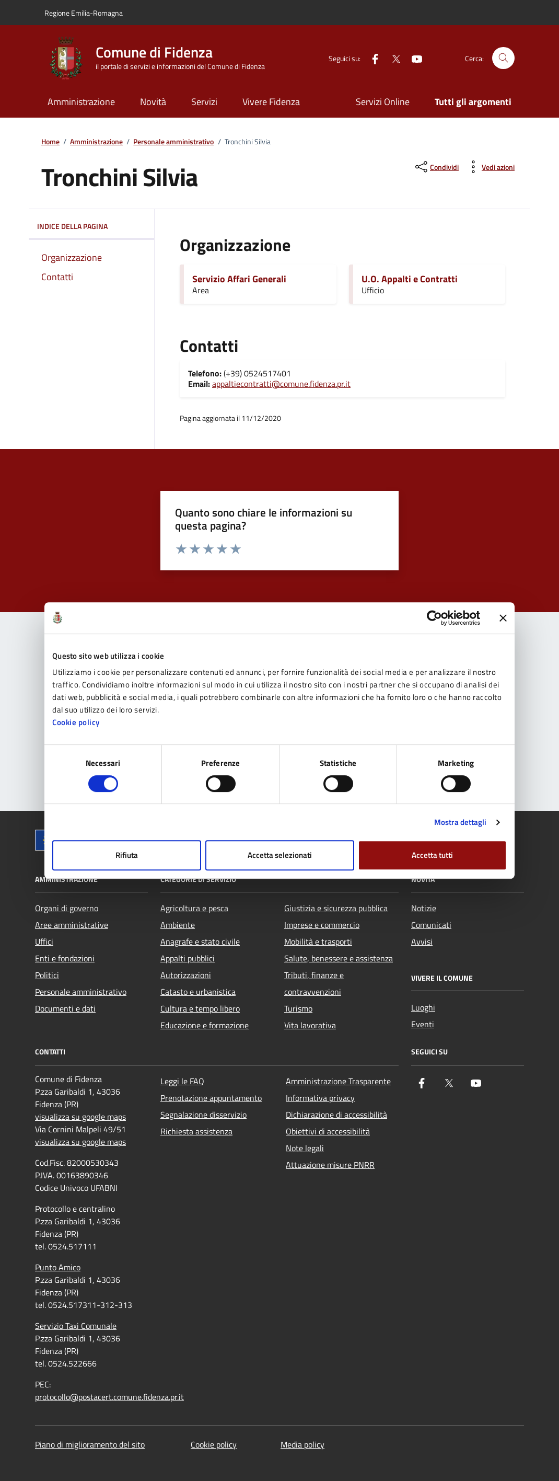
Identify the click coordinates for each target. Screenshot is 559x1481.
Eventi (422, 1024)
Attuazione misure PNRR (330, 1164)
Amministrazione (81, 102)
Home (50, 141)
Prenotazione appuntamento (211, 1098)
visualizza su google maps (80, 1116)
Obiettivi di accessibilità (328, 1131)
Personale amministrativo (173, 141)
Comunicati (431, 925)
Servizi (204, 102)
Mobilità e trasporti (318, 941)
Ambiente (177, 925)
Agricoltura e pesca (194, 908)
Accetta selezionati (280, 855)
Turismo (298, 1008)
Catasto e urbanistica (198, 991)
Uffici (44, 941)
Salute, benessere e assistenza (338, 958)
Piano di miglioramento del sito (90, 1444)
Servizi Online (383, 102)
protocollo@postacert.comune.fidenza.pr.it (109, 1397)
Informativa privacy (320, 1098)
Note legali (305, 1148)
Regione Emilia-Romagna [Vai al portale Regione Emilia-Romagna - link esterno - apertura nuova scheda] (83, 12)
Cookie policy (76, 722)
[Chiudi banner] (503, 618)
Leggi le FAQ (182, 1081)
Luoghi (423, 1007)
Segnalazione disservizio (203, 1114)
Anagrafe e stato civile (200, 941)
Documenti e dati (65, 1008)
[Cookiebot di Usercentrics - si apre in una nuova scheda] (434, 618)
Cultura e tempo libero (200, 1008)
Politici (47, 975)
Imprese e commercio (321, 925)
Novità (153, 102)
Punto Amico (57, 1267)
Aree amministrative (71, 925)
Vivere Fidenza (271, 102)
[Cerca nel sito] (503, 58)
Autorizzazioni (185, 975)
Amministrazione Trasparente (338, 1081)
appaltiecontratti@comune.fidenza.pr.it (281, 383)
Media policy (302, 1444)
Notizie (423, 908)
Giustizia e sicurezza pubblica (336, 908)
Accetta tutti (432, 855)
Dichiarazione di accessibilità (336, 1114)
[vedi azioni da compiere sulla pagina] (490, 166)
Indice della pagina (91, 226)
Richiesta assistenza (196, 1131)
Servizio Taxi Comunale (76, 1325)
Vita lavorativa (310, 1025)
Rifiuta (126, 855)
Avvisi (422, 941)
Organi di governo (66, 908)
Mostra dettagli (460, 822)
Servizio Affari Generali (239, 279)
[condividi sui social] (436, 166)
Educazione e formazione (204, 1025)
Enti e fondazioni (65, 958)
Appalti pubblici (187, 958)
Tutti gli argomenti (473, 102)
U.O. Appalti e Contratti (410, 279)
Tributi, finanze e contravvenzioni (314, 983)
